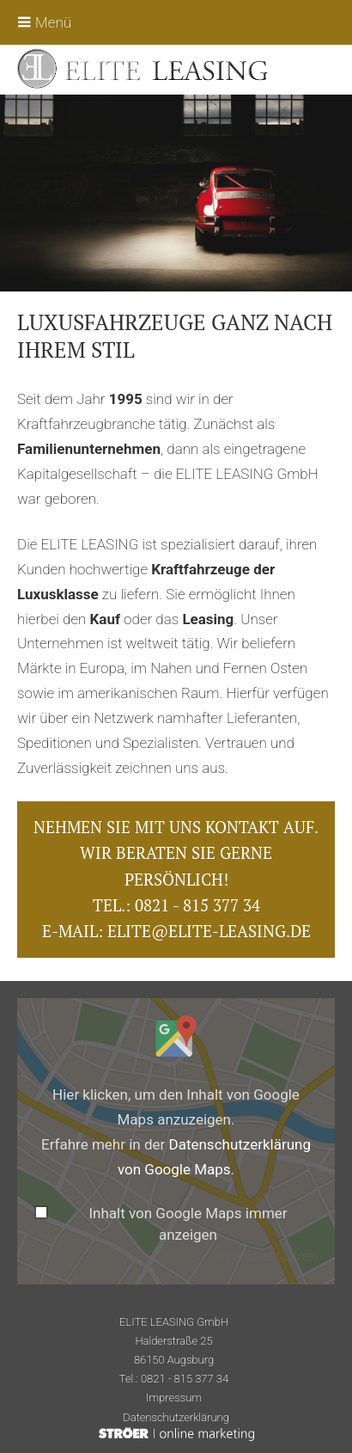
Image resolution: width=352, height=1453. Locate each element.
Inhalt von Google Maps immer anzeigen (187, 1224)
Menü (44, 22)
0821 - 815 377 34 (197, 905)
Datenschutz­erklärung (176, 1417)
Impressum (174, 1397)
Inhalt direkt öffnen (267, 1256)
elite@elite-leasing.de (209, 930)
